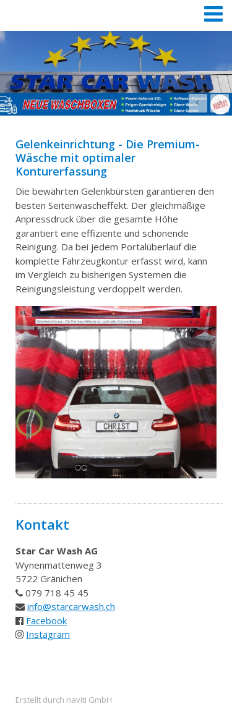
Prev (198, 103)
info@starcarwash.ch (71, 606)
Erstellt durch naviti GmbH (63, 699)
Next (219, 103)
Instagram (48, 634)
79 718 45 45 (59, 593)
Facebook (46, 620)
